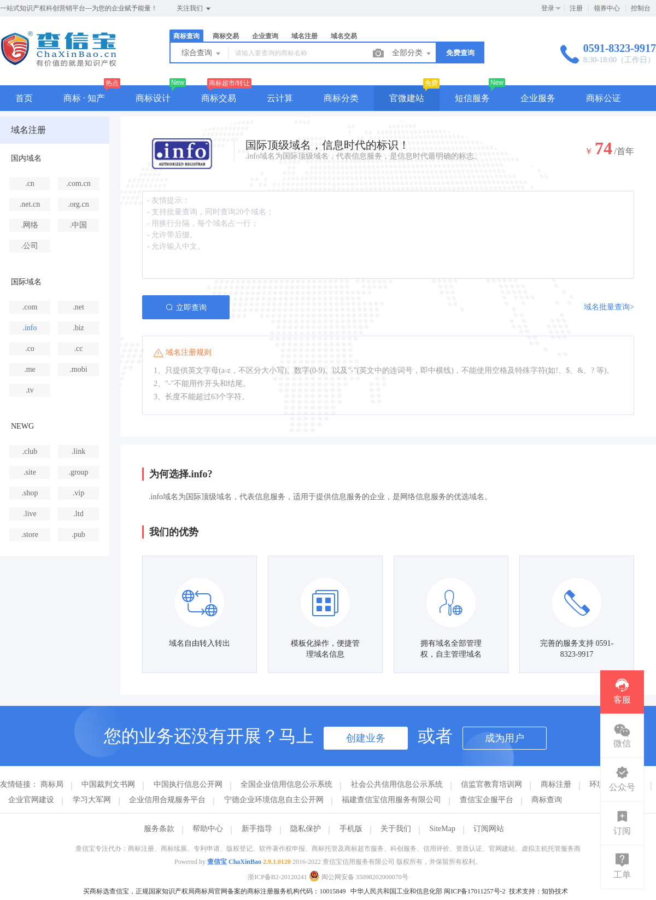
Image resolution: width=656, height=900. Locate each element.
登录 (547, 8)
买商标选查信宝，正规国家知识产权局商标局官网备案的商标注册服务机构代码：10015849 (214, 891)
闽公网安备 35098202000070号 (358, 877)
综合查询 (201, 53)
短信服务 (472, 98)
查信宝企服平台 (486, 800)
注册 (576, 8)
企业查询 (265, 36)
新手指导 (257, 829)
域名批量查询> (609, 307)
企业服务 (537, 98)
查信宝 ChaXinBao (234, 862)
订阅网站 (488, 829)
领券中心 (607, 8)
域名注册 (304, 36)
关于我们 (395, 829)
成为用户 (504, 738)
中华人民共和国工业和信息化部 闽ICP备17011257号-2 (427, 891)
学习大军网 (92, 800)
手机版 (350, 829)
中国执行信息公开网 (188, 784)
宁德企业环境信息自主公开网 (274, 800)
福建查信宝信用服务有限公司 (391, 800)
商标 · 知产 (84, 98)
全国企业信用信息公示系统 (286, 784)
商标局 (51, 784)
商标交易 (226, 36)
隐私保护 (305, 829)
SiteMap (442, 829)
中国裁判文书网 (108, 784)
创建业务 (365, 738)
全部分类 (412, 53)
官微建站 (406, 98)
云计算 (280, 98)
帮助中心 (207, 829)
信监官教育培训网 (491, 784)
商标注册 (556, 784)
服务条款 (159, 829)
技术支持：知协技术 (538, 891)
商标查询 (186, 36)
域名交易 (344, 36)
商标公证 (603, 98)
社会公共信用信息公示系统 (397, 784)
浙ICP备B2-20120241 (277, 877)
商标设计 (153, 98)
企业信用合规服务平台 (167, 800)
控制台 (641, 8)
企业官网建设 (31, 800)
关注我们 (194, 9)
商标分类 (341, 98)
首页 (24, 98)
